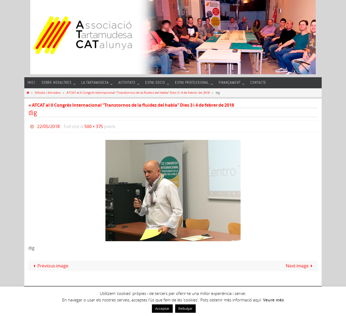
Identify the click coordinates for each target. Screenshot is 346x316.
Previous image (49, 266)
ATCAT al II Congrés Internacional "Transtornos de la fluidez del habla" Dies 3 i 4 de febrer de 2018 (137, 92)
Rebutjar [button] (185, 308)
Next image (300, 266)
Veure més (273, 300)
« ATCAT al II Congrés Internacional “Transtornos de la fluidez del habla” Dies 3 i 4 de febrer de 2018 (131, 105)
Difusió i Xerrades (48, 92)
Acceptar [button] (162, 308)
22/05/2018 (48, 126)
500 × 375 (93, 126)
